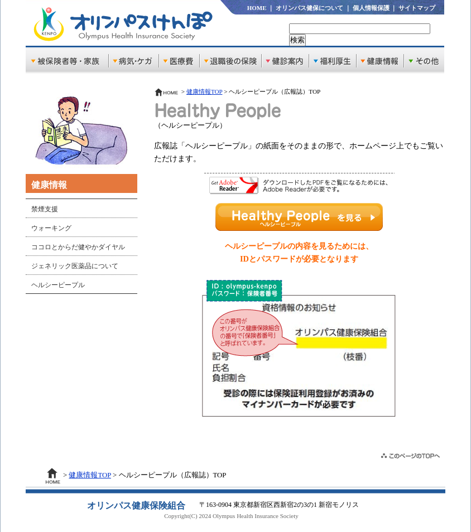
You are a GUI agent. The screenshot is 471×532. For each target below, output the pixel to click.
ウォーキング (51, 228)
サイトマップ (416, 7)
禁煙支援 (44, 209)
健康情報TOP (204, 91)
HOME (257, 7)
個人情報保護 (371, 7)
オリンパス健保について (309, 7)
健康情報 (49, 185)
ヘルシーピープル (58, 285)
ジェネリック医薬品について (74, 266)
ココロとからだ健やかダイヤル (78, 247)
